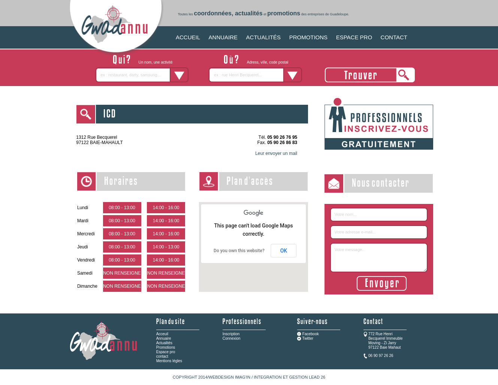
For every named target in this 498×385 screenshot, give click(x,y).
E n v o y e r (382, 283)
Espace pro (165, 352)
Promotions (165, 347)
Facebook (310, 334)
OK (283, 251)
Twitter (307, 338)
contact (162, 356)
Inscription (231, 334)
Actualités (164, 343)
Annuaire (163, 338)
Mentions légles (169, 361)
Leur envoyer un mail (276, 153)
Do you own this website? (239, 250)
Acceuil (162, 334)
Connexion (232, 338)
